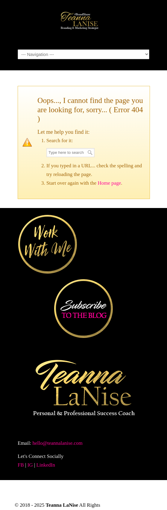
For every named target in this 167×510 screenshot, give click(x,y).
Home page (109, 183)
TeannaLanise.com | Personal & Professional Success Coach (83, 24)
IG (30, 465)
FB (21, 465)
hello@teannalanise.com (58, 443)
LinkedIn (46, 465)
